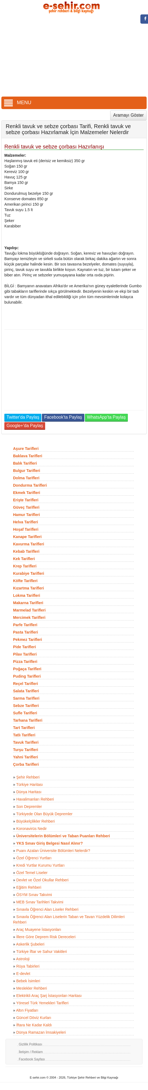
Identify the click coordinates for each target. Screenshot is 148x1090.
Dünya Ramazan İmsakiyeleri (41, 1032)
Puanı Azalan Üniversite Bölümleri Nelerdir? (53, 850)
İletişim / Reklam (31, 1052)
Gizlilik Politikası (30, 1044)
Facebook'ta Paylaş (63, 417)
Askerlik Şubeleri (30, 944)
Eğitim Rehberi (28, 887)
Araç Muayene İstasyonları (38, 929)
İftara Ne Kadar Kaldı (34, 1025)
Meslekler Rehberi (31, 988)
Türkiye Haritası (29, 784)
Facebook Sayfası (32, 1059)
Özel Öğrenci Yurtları (34, 858)
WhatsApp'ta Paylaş (106, 417)
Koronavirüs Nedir (31, 828)
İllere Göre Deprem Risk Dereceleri (46, 937)
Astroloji (23, 959)
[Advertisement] (74, 56)
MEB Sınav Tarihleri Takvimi (39, 902)
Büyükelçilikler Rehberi (35, 821)
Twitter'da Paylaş (23, 417)
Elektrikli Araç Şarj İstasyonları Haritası (49, 995)
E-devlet (23, 973)
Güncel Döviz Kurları (33, 1017)
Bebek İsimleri (28, 981)
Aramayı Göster (128, 115)
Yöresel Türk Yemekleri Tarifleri (42, 1003)
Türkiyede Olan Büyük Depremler (44, 814)
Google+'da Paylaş (25, 425)
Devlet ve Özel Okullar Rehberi (42, 880)
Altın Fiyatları (27, 1010)
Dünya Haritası (29, 792)
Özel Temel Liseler (32, 872)
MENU (17, 102)
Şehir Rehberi (28, 777)
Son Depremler (29, 806)
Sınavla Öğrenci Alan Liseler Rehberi (47, 909)
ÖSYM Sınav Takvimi (34, 895)
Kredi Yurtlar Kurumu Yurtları (40, 865)
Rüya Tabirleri (27, 966)
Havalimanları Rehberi (35, 799)
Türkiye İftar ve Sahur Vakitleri (41, 951)
